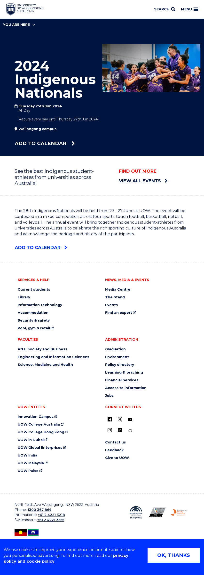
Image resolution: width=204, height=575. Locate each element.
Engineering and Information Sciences (53, 357)
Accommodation (33, 313)
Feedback (114, 450)
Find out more (138, 171)
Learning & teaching (124, 372)
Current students (34, 290)
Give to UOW (117, 458)
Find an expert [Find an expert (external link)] (118, 313)
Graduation (115, 349)
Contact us (115, 442)
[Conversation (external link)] (130, 431)
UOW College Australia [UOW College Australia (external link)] (39, 424)
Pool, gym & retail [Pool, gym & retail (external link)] (34, 328)
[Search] (165, 9)
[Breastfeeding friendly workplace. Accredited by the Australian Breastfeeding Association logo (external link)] (179, 512)
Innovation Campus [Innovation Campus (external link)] (36, 417)
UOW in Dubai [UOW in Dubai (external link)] (31, 440)
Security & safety (34, 320)
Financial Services (121, 380)
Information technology (40, 305)
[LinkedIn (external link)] (120, 430)
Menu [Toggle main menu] (189, 9)
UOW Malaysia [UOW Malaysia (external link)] (31, 463)
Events (111, 305)
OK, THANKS (173, 555)
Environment (117, 357)
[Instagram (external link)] (109, 430)
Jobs (109, 396)
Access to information (126, 388)
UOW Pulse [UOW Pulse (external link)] (28, 471)
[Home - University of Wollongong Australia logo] (25, 9)
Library (24, 297)
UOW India (27, 455)
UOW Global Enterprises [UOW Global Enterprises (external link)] (40, 448)
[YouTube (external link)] (130, 420)
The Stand (115, 297)
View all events (143, 181)
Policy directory (119, 365)
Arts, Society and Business (42, 349)
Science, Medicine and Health (45, 365)
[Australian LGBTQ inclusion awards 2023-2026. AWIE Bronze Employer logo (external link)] (157, 512)
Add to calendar (45, 143)
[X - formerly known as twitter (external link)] (120, 419)
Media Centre (117, 290)
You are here (19, 24)
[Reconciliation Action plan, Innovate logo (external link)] (136, 512)
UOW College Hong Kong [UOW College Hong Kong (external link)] (41, 432)
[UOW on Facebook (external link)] (109, 419)
